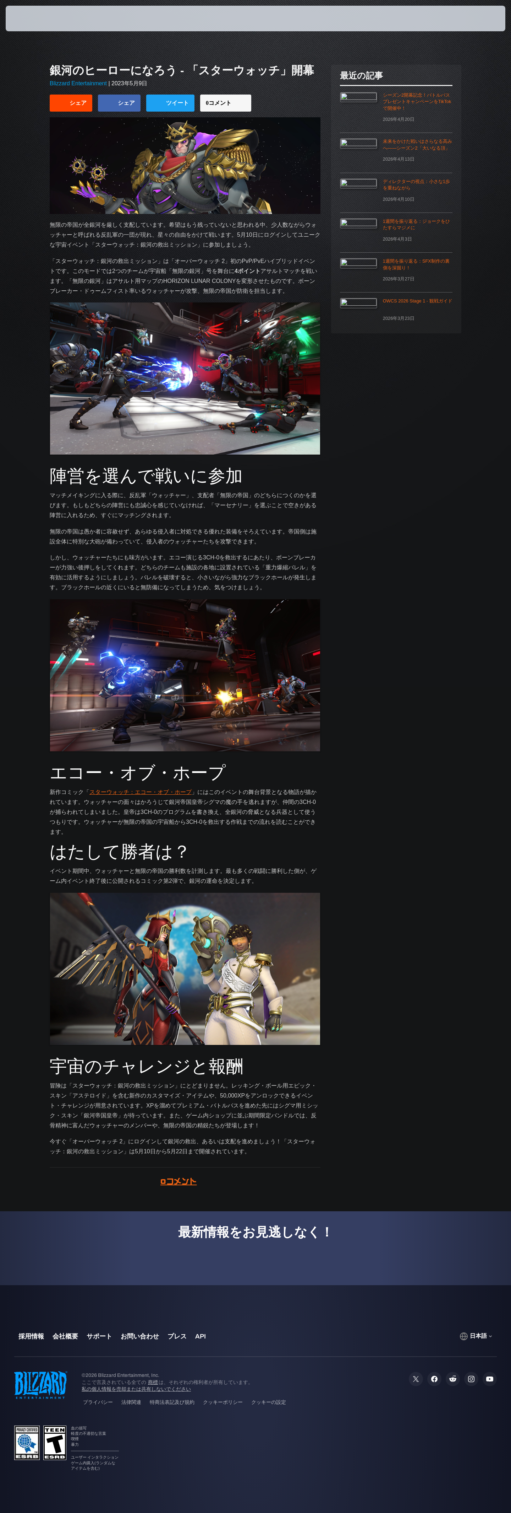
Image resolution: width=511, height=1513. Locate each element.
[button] (475, 18)
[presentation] (32, 18)
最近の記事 (361, 76)
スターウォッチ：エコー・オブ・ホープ (140, 792)
